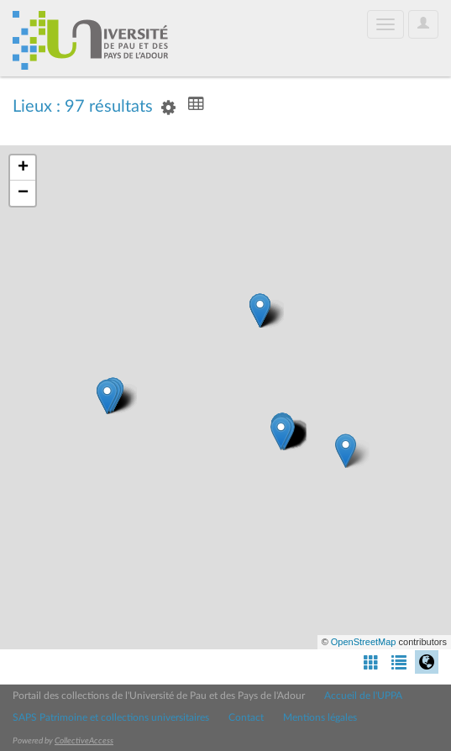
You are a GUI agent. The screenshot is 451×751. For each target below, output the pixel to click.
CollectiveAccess (84, 741)
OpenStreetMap (363, 642)
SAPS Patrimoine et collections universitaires (111, 717)
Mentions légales (320, 717)
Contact (246, 717)
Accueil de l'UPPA (363, 696)
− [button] (23, 193)
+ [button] (23, 168)
